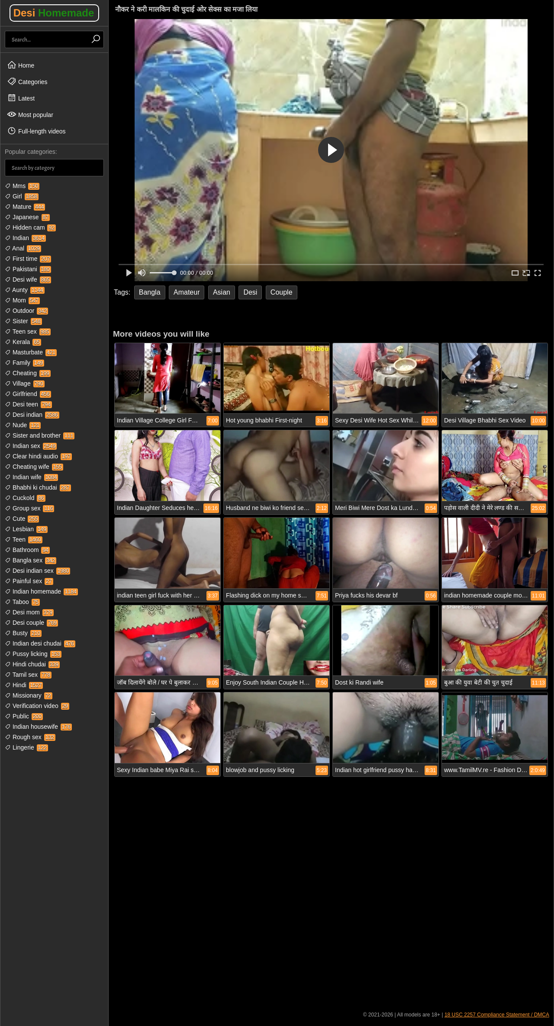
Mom (22, 300)
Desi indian (32, 414)
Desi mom (29, 612)
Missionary (28, 695)
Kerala (23, 341)
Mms (22, 185)
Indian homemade (41, 591)
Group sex (29, 508)
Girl (22, 196)
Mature (25, 206)
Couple (282, 292)
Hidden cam (30, 227)
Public (24, 716)
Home (20, 65)
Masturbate (31, 352)
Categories (27, 81)
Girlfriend (28, 393)
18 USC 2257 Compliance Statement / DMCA (496, 1015)
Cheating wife (34, 466)
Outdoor (26, 310)
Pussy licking (33, 653)
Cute (22, 518)
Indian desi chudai (40, 643)
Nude (23, 425)
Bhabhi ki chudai (38, 487)
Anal (23, 248)
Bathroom (27, 549)
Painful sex (29, 581)
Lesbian (26, 529)
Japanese (27, 217)
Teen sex (28, 331)
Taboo (22, 601)
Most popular (30, 114)
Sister (23, 321)
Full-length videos (36, 131)
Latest (21, 98)
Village (25, 383)
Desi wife (28, 279)
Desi (53, 13)
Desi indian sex (37, 570)
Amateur (187, 292)
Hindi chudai (32, 664)
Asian (221, 292)
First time (28, 258)
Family (24, 362)
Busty (23, 633)
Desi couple (31, 622)
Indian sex (31, 445)
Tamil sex (28, 674)
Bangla (150, 292)
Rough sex (30, 737)
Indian (25, 237)
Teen (23, 539)
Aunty (25, 289)
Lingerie (26, 747)
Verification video (37, 705)
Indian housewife (38, 726)
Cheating (28, 373)
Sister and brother (39, 435)
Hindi (24, 685)
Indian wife (31, 477)
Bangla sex (30, 560)
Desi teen (28, 404)
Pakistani (28, 269)
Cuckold (25, 497)
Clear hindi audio (38, 456)
